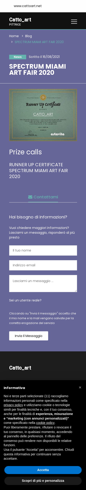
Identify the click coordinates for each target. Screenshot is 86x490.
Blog (28, 36)
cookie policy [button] (45, 423)
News (18, 57)
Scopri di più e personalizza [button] (43, 480)
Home (14, 36)
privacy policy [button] (13, 405)
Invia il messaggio (28, 336)
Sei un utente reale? (25, 300)
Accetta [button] (43, 470)
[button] (80, 387)
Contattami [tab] (43, 197)
